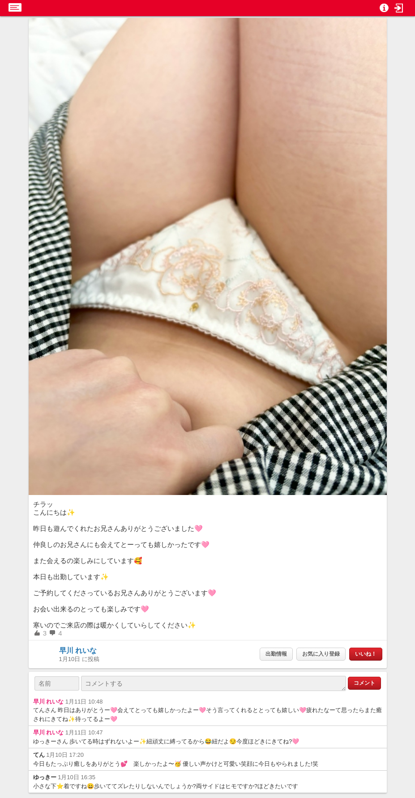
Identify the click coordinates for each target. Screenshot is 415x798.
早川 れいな (78, 650)
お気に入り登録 (321, 654)
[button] (398, 8)
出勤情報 (276, 654)
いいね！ (365, 654)
